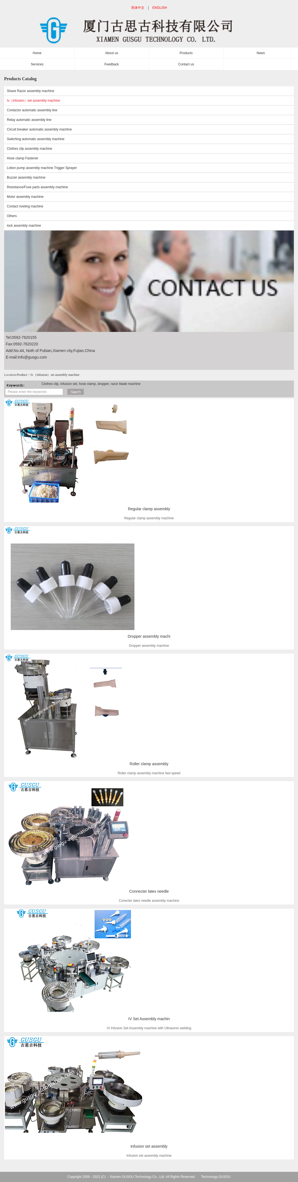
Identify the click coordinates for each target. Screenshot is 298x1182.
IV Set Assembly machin (149, 1019)
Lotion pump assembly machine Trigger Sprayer (42, 168)
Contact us (186, 64)
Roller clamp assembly (149, 764)
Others (12, 216)
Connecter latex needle (149, 891)
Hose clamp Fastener (22, 158)
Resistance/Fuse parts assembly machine (37, 187)
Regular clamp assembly (149, 509)
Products (186, 53)
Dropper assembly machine (149, 646)
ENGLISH (160, 8)
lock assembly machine (24, 225)
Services (37, 64)
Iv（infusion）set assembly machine (33, 100)
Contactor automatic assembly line (32, 110)
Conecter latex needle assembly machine (149, 901)
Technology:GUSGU (216, 1177)
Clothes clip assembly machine (29, 149)
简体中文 (137, 8)
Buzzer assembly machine (26, 177)
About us (111, 53)
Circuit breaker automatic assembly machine (39, 129)
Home (37, 53)
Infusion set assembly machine (149, 1156)
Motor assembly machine (25, 197)
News (260, 53)
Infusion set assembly (149, 1146)
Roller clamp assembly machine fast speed (149, 773)
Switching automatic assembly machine (35, 139)
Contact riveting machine (25, 206)
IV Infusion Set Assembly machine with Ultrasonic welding (149, 1028)
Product (22, 375)
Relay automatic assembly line (29, 120)
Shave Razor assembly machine (30, 91)
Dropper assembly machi (149, 636)
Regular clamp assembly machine (149, 518)
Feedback (111, 64)
